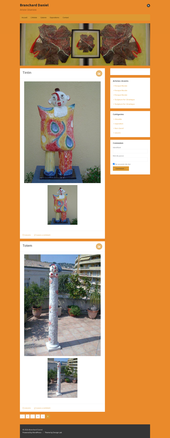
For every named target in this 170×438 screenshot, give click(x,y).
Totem (27, 245)
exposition (119, 124)
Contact (66, 17)
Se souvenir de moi (122, 164)
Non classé (119, 128)
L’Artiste (34, 17)
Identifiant (117, 147)
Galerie (43, 17)
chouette (118, 119)
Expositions (54, 17)
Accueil (24, 17)
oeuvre (28, 235)
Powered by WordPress (32, 432)
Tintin (27, 72)
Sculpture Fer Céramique (125, 99)
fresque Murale (121, 86)
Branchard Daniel (34, 5)
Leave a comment (42, 235)
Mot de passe (118, 156)
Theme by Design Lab (53, 432)
